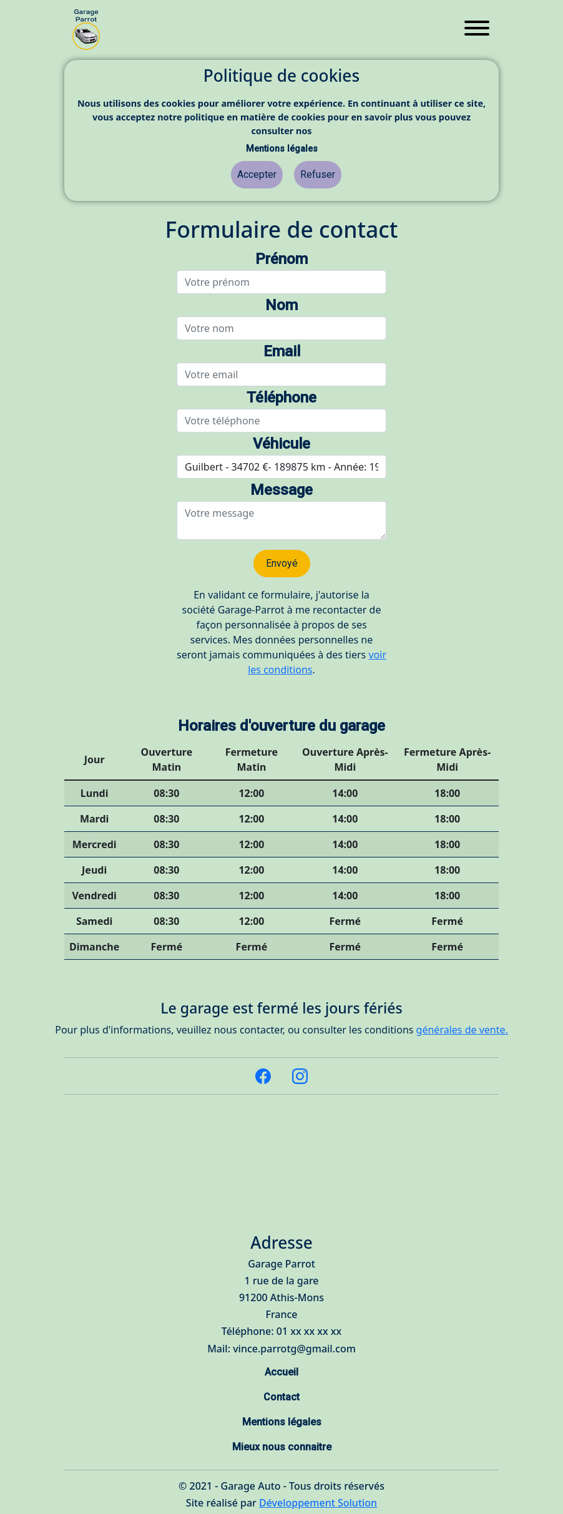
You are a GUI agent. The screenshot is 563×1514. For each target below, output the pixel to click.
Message (281, 490)
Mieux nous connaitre (281, 1447)
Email (281, 351)
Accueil (281, 1372)
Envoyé (282, 563)
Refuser (317, 174)
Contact (281, 1397)
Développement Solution (318, 1503)
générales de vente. (462, 1030)
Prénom (281, 259)
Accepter (257, 174)
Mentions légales (282, 149)
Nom (281, 305)
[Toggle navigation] (477, 30)
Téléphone (281, 397)
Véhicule (281, 443)
